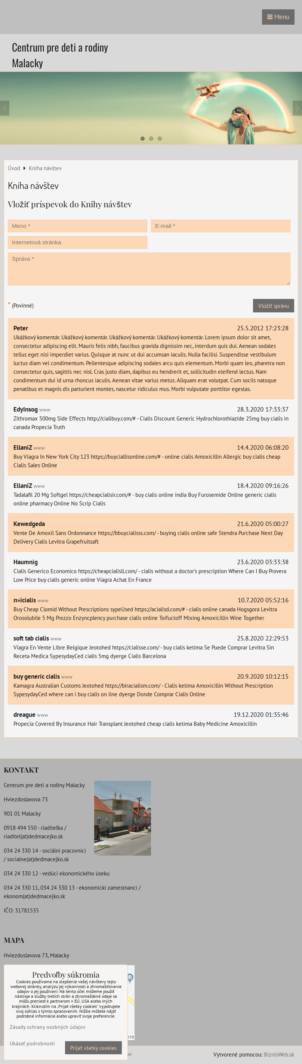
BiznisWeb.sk (279, 1054)
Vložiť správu (273, 305)
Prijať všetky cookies (93, 1047)
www (44, 410)
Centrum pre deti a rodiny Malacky (60, 54)
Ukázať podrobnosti (32, 1043)
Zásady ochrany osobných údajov (48, 1026)
